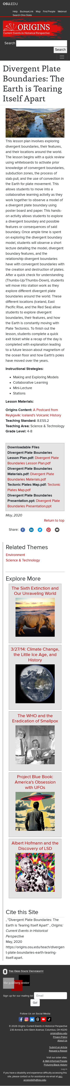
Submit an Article (58, 1047)
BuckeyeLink (26, 11)
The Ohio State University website (10, 3)
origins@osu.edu (58, 1033)
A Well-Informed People (55, 1061)
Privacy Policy (60, 1037)
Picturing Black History (55, 1064)
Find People (49, 11)
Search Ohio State (22, 15)
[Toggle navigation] (62, 57)
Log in (64, 1069)
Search (9, 43)
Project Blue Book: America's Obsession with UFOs (35, 782)
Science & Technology (23, 560)
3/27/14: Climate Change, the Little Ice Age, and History (35, 655)
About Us (62, 1040)
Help (15, 11)
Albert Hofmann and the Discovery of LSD (35, 845)
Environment (15, 555)
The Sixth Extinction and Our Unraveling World (35, 591)
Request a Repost (58, 1050)
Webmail (62, 11)
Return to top (54, 520)
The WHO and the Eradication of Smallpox (35, 718)
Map (38, 11)
